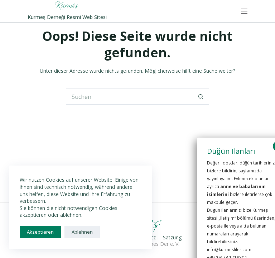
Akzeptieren (40, 232)
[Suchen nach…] (129, 97)
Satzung (172, 237)
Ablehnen (82, 232)
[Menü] (244, 11)
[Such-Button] (201, 97)
